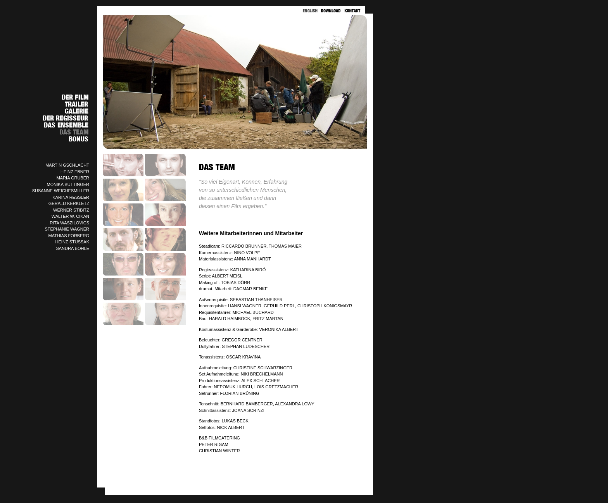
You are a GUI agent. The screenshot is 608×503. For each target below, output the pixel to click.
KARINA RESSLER (70, 197)
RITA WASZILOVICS (69, 222)
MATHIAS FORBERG (68, 235)
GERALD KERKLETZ (68, 203)
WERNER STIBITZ (71, 210)
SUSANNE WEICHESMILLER (60, 190)
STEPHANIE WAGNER (67, 229)
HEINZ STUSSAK (72, 241)
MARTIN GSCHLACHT (67, 165)
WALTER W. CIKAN (70, 216)
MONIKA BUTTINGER (68, 184)
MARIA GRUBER (73, 178)
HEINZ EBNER (74, 171)
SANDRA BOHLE (72, 248)
